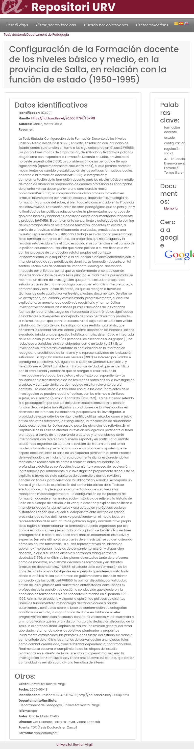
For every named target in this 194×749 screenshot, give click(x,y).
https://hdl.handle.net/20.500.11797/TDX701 (63, 118)
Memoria (171, 208)
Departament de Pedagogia (48, 34)
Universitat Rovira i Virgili (74, 744)
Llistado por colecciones (106, 25)
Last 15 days (17, 25)
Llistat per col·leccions (56, 25)
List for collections (152, 25)
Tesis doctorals (15, 34)
